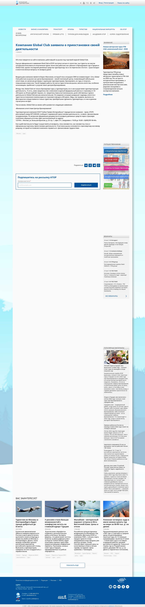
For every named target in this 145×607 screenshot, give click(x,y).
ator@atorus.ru (31, 594)
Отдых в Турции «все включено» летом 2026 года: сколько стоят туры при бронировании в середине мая (115, 399)
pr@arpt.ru (35, 598)
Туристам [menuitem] (83, 29)
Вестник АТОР (109, 159)
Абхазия (106, 553)
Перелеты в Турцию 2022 (59, 554)
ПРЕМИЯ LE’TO (64, 34)
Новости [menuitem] (22, 29)
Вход (101, 3)
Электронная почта (24, 181)
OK (91, 3)
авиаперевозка (20, 557)
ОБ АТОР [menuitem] (123, 29)
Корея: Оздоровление (120, 34)
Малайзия (78, 553)
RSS (58, 580)
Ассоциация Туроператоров (24, 2)
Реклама (51, 580)
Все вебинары (111, 295)
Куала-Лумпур (86, 553)
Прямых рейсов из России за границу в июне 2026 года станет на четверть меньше (116, 426)
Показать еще (72, 565)
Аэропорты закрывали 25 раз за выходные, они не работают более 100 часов (116, 445)
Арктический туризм (47, 34)
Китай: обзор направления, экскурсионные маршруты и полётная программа (113, 254)
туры (24, 133)
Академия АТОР (101, 34)
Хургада (24, 554)
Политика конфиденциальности (26, 580)
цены (58, 557)
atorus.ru (111, 605)
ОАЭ (112, 553)
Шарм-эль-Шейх (33, 554)
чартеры (48, 557)
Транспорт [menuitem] (57, 29)
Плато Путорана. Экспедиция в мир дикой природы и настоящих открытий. (116, 243)
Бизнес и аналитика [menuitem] (39, 29)
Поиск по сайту (123, 3)
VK (87, 3)
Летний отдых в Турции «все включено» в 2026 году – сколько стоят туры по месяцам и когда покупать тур (115, 367)
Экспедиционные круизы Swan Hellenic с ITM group (114, 264)
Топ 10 (107, 184)
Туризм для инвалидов (82, 34)
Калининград (107, 555)
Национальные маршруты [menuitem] (103, 29)
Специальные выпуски (113, 150)
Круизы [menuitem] (71, 29)
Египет (18, 554)
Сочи (114, 555)
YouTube (84, 3)
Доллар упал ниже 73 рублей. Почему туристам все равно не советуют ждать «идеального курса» (114, 467)
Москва (18, 133)
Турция (48, 554)
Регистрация (109, 3)
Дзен (81, 3)
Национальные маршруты (114, 176)
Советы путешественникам (114, 167)
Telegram (94, 3)
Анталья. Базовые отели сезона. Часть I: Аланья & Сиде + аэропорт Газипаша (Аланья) (115, 274)
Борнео (94, 553)
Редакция (42, 580)
